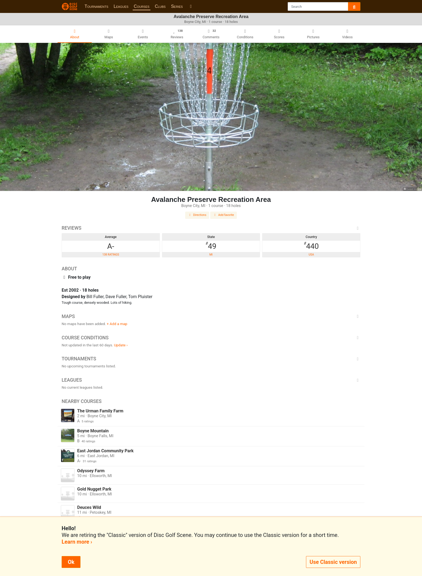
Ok (71, 562)
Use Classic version (333, 562)
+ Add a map (117, 324)
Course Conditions (211, 337)
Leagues (121, 6)
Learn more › (77, 542)
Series (177, 6)
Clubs (160, 6)
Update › (121, 345)
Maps (211, 316)
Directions (197, 215)
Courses (141, 6)
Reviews (211, 228)
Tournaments (96, 6)
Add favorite (223, 215)
